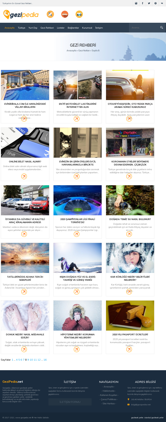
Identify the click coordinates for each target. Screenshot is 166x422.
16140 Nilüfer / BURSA (141, 399)
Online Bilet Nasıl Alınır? (25, 161)
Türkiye (21, 27)
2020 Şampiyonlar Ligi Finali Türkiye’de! (77, 221)
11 (35, 359)
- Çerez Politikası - (109, 399)
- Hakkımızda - (108, 391)
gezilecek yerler (137, 417)
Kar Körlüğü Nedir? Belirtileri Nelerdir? (130, 278)
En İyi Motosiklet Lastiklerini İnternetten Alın (77, 105)
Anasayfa (9, 27)
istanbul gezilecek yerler (154, 417)
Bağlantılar (73, 27)
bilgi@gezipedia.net (141, 404)
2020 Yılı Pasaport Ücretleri (130, 334)
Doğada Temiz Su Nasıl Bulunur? (130, 219)
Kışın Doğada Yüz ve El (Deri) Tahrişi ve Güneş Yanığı (77, 278)
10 (31, 359)
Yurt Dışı (33, 27)
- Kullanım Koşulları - (109, 395)
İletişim (99, 27)
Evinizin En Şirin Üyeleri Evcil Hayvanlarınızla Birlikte (77, 163)
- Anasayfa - (108, 386)
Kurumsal (87, 27)
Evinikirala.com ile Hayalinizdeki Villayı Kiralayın (25, 105)
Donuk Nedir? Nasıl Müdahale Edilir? (25, 336)
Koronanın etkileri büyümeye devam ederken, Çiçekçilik (130, 163)
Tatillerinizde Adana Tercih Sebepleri (25, 278)
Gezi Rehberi (47, 27)
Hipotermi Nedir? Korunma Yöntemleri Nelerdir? (78, 336)
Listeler (61, 27)
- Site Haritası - (108, 403)
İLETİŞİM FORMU (70, 401)
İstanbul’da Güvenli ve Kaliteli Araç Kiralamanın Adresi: (25, 221)
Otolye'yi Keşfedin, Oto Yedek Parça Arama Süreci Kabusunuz (130, 105)
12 (39, 359)
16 (45, 359)
